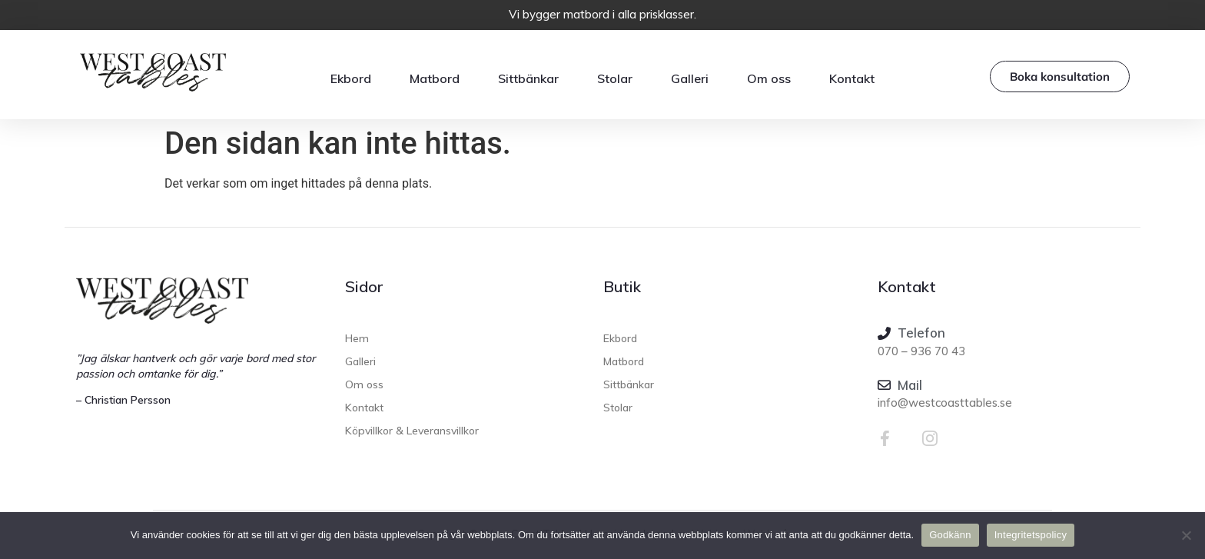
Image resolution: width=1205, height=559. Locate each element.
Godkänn (950, 535)
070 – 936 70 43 (921, 351)
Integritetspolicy (1030, 535)
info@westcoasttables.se (945, 402)
